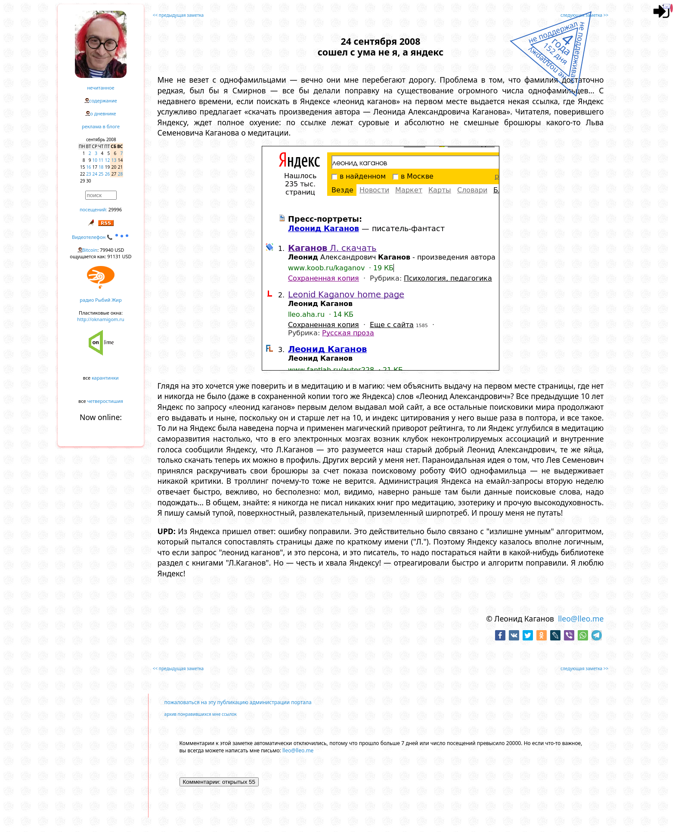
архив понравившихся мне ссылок (200, 714)
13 (113, 160)
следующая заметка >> (584, 15)
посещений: (93, 209)
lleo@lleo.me (581, 618)
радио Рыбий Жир (100, 300)
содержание (103, 100)
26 (107, 174)
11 (101, 160)
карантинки (105, 377)
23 (88, 174)
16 (88, 167)
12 (107, 160)
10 (95, 160)
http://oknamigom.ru (100, 319)
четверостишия (105, 401)
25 (101, 174)
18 (101, 167)
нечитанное (100, 87)
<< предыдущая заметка (178, 15)
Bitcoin (90, 250)
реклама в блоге (101, 126)
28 (120, 174)
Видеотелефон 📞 (101, 237)
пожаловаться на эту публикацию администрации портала (238, 702)
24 (95, 174)
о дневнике (103, 113)
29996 (115, 209)
